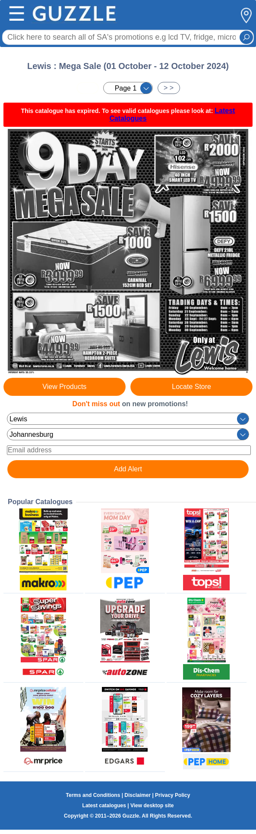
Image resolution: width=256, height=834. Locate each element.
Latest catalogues (104, 806)
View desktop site (152, 806)
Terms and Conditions (93, 795)
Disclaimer (137, 795)
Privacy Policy (172, 795)
